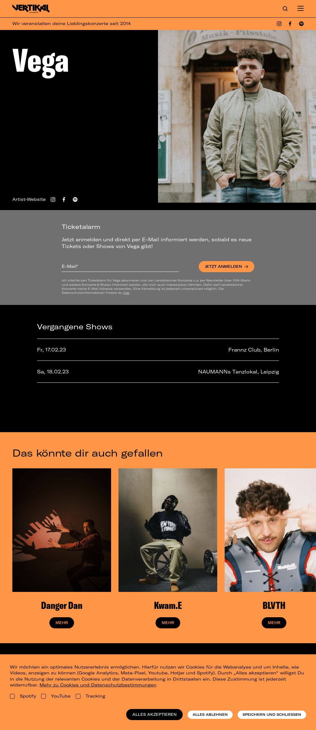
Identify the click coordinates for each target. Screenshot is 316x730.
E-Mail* (70, 266)
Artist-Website (29, 199)
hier (126, 292)
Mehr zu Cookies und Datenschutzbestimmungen (98, 685)
